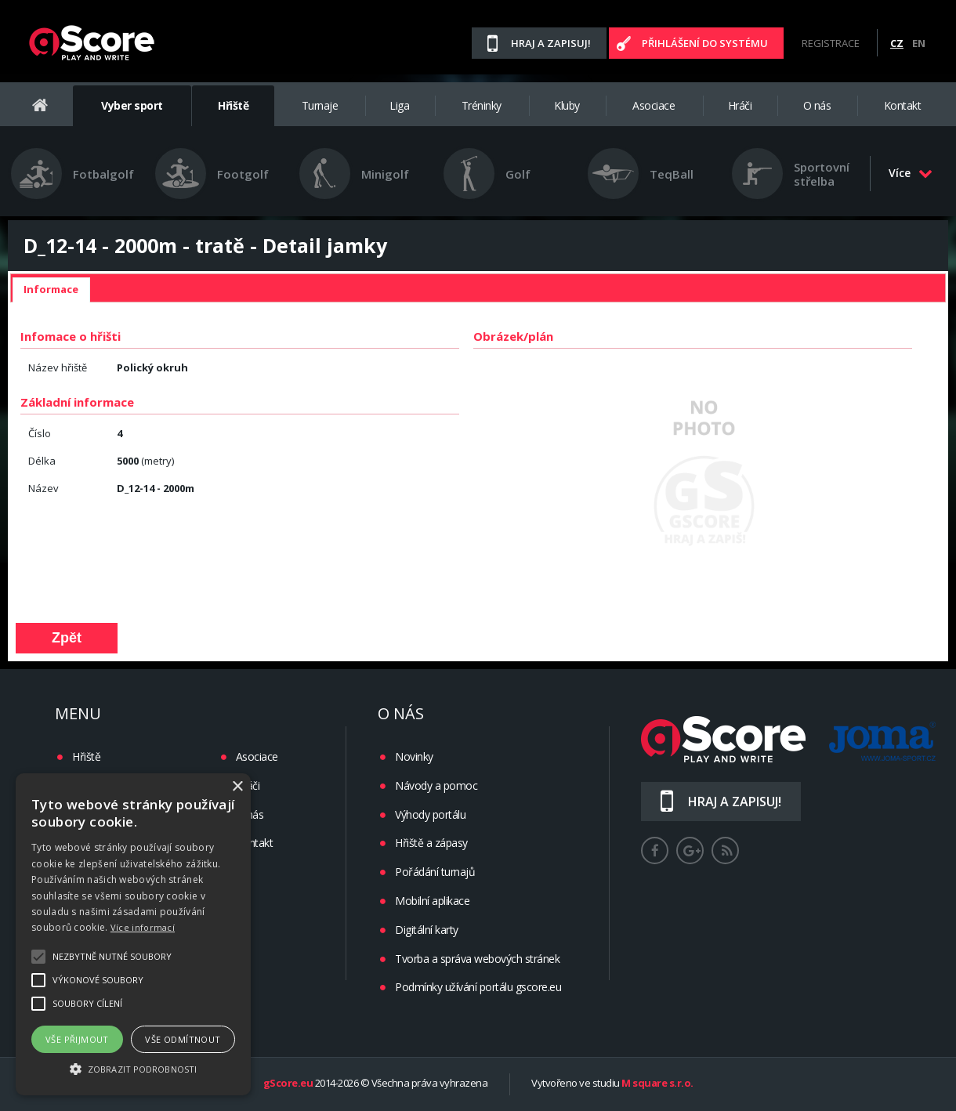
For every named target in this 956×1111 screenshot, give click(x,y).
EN (918, 43)
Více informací (142, 927)
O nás (817, 105)
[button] (133, 1068)
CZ (896, 43)
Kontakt (903, 105)
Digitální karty (426, 929)
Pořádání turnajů (435, 871)
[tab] (51, 289)
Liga (399, 105)
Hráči (740, 105)
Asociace (653, 105)
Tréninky (482, 105)
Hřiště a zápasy (431, 842)
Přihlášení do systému (705, 43)
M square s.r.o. (657, 1084)
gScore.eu (288, 1084)
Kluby (567, 105)
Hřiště (233, 105)
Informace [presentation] (51, 289)
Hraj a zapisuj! (551, 43)
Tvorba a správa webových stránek (477, 958)
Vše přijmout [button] (77, 1039)
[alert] (133, 934)
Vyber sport (132, 105)
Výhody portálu (430, 814)
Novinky (414, 756)
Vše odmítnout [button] (182, 1039)
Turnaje (320, 105)
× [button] (237, 787)
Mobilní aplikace (432, 900)
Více (910, 172)
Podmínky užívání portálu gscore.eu (478, 986)
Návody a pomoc (436, 785)
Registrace (831, 43)
